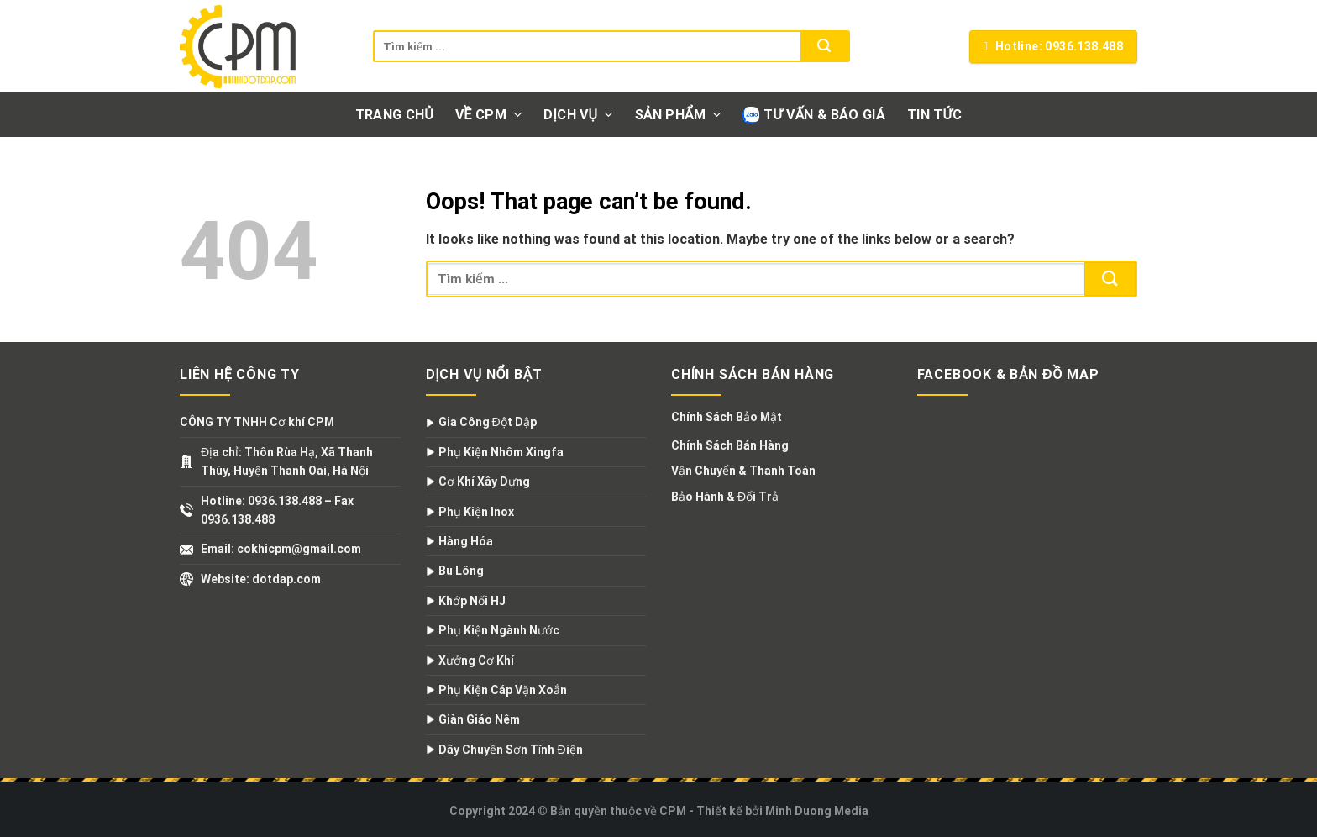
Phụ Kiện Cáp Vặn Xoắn (502, 690)
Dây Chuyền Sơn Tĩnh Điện (510, 749)
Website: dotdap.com (261, 579)
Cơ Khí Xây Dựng (484, 481)
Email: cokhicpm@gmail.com (281, 548)
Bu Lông (461, 570)
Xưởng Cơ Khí (476, 660)
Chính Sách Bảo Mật (726, 417)
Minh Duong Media (816, 811)
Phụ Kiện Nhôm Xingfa (501, 452)
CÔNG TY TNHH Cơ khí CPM (257, 422)
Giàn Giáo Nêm (479, 719)
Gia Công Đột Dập (487, 422)
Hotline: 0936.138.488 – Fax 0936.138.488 (277, 510)
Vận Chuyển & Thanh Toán (743, 470)
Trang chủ (394, 115)
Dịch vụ (577, 115)
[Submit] (823, 46)
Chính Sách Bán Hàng (730, 445)
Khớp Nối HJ (472, 601)
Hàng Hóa (465, 541)
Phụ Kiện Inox (476, 512)
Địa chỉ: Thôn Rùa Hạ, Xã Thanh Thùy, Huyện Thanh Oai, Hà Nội (287, 461)
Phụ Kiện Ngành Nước (498, 630)
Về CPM (488, 115)
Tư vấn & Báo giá (813, 115)
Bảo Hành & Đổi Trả (725, 496)
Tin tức (934, 115)
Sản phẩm (678, 115)
